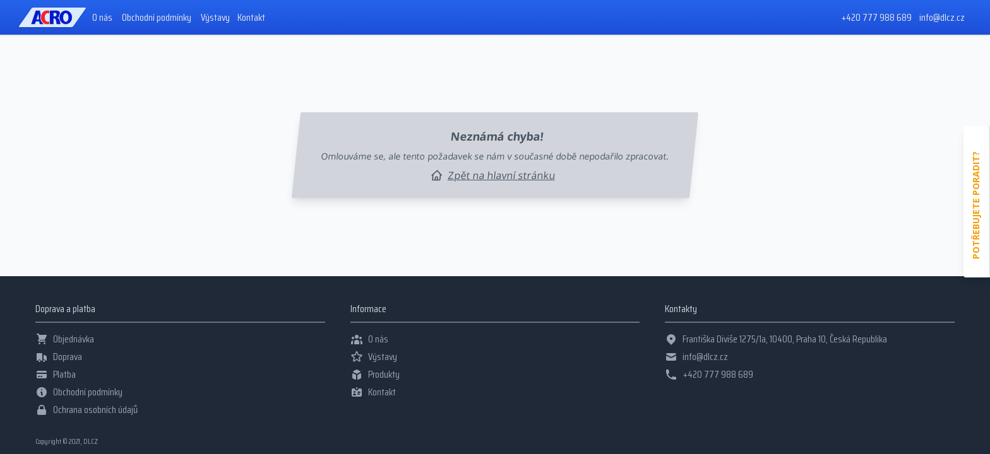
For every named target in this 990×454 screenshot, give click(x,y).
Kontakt (251, 17)
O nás (102, 17)
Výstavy (215, 17)
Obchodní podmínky (156, 17)
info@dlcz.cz (942, 17)
